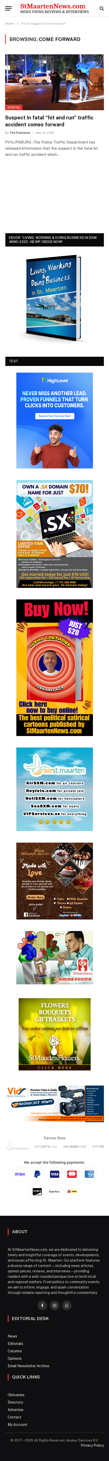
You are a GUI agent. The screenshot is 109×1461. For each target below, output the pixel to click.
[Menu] (8, 8)
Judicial (13, 107)
